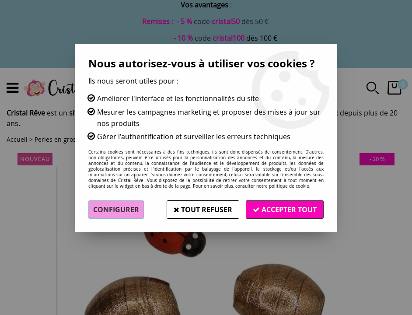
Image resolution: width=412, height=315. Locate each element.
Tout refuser (203, 209)
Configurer (116, 209)
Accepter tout (285, 209)
